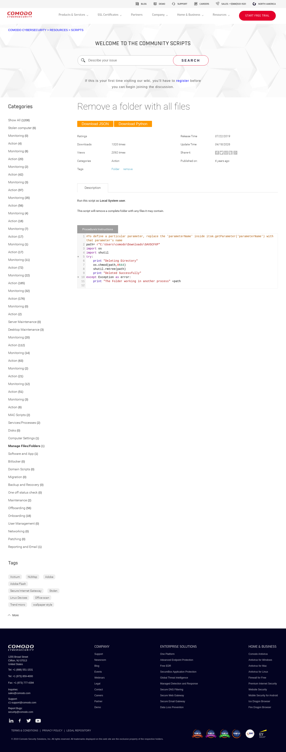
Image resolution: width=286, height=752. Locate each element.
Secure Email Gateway (173, 701)
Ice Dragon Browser (259, 701)
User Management (21, 523)
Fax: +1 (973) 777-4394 (21, 682)
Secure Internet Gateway (25, 590)
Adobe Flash (18, 583)
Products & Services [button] (72, 15)
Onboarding (16, 516)
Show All (14, 120)
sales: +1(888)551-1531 (233, 4)
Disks (12, 430)
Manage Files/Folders (24, 446)
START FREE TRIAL (257, 15)
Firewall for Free (257, 677)
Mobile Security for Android (263, 695)
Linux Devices (18, 597)
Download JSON (95, 124)
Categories (20, 107)
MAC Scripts (17, 415)
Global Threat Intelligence (174, 677)
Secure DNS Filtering (171, 689)
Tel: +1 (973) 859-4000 (20, 676)
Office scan (42, 597)
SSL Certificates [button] (108, 15)
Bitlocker (14, 461)
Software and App (21, 454)
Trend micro (17, 604)
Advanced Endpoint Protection (176, 660)
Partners (136, 15)
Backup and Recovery (23, 485)
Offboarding (16, 508)
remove (128, 169)
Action (12, 143)
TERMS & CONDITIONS (24, 730)
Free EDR (165, 665)
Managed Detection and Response (179, 683)
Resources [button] (220, 15)
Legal (97, 683)
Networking (16, 531)
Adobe (49, 576)
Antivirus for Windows (260, 660)
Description (93, 188)
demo (162, 4)
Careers (98, 695)
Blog (96, 665)
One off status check (23, 492)
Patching (14, 539)
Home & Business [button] (189, 15)
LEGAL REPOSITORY (79, 730)
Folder (116, 169)
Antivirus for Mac (258, 665)
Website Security (258, 689)
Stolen (53, 590)
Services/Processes (22, 423)
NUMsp (32, 576)
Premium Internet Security (263, 683)
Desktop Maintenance (23, 330)
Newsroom (100, 660)
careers (204, 4)
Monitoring (16, 136)
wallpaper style (42, 604)
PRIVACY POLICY (52, 730)
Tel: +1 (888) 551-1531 (20, 669)
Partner (98, 701)
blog (144, 4)
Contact (98, 689)
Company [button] (158, 15)
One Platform (167, 654)
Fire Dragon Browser (260, 707)
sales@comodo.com (19, 693)
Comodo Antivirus (258, 654)
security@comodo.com (20, 712)
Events (98, 671)
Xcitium (15, 576)
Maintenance (17, 500)
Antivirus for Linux (258, 671)
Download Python (132, 124)
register (182, 80)
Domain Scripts (19, 469)
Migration (15, 477)
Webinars (99, 677)
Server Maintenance (22, 322)
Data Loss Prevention (172, 707)
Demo (97, 707)
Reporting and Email (22, 547)
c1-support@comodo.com (22, 702)
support (182, 4)
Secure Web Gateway (172, 695)
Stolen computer (20, 128)
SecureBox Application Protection (178, 671)
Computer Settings (21, 438)
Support (98, 654)
